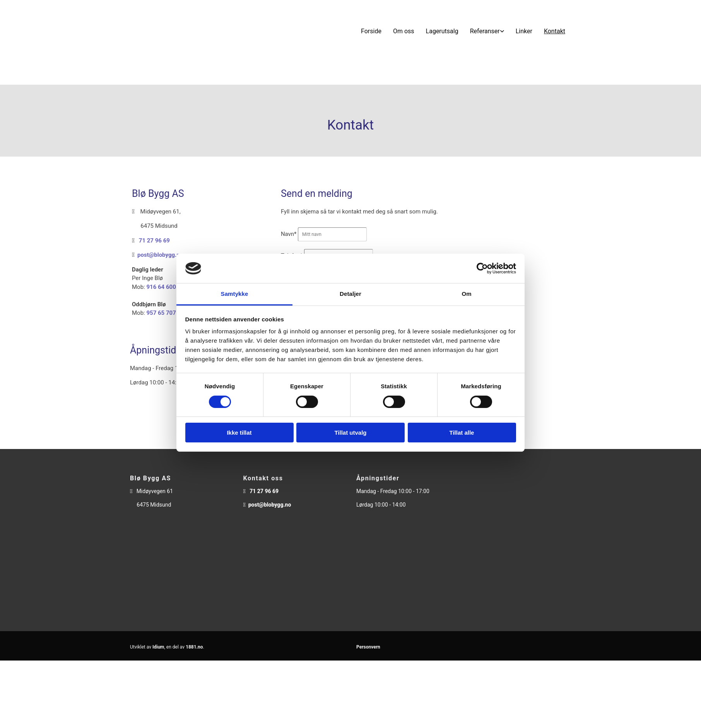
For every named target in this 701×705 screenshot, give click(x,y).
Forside (371, 31)
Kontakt (554, 31)
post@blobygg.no (160, 254)
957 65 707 (161, 312)
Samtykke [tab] (234, 293)
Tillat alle (462, 432)
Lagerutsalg (442, 31)
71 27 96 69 (154, 240)
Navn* (288, 233)
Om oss (403, 31)
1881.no (194, 647)
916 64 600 (161, 286)
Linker (524, 31)
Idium (158, 647)
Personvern (368, 647)
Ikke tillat (239, 432)
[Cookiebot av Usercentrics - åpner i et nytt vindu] (482, 268)
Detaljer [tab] (350, 293)
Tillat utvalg (350, 432)
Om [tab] (466, 293)
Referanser (485, 31)
